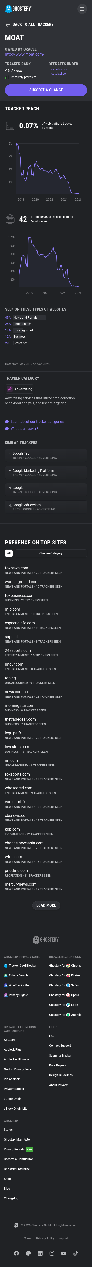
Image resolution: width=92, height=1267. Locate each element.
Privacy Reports (18, 1149)
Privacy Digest (16, 995)
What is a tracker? (21, 429)
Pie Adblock (12, 1079)
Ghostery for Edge (63, 1005)
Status (8, 1129)
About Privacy (58, 1085)
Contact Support (60, 1045)
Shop (7, 1179)
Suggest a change (46, 90)
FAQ (51, 1036)
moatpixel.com (58, 73)
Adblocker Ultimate (16, 1059)
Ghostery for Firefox (64, 975)
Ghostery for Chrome (65, 966)
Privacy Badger (14, 1089)
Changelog (11, 1198)
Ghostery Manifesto (17, 1139)
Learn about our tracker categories (34, 422)
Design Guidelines (61, 1075)
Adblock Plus (12, 1049)
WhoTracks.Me (16, 985)
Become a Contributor (18, 1159)
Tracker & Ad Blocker (20, 966)
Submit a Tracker (60, 1055)
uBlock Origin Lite (15, 1108)
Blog (7, 1188)
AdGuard (10, 1040)
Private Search (16, 975)
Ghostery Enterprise (17, 1169)
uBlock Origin (13, 1098)
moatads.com (58, 69)
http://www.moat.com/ (25, 54)
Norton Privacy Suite (17, 1069)
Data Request (58, 1065)
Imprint (63, 1238)
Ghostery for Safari (64, 985)
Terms (28, 1238)
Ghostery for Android (65, 1015)
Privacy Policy (45, 1238)
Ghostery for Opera (64, 995)
